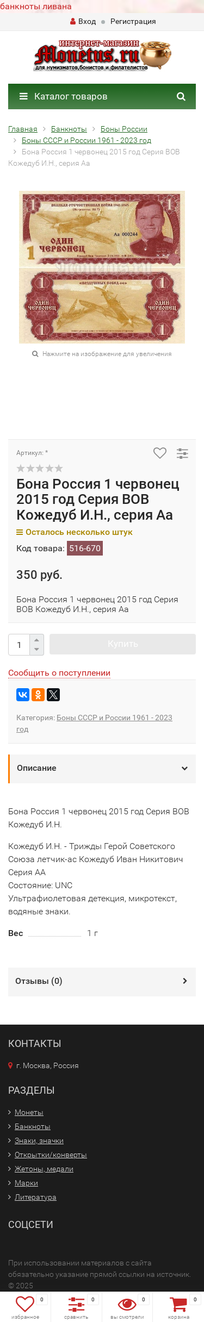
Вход (83, 21)
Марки (26, 1182)
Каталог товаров (64, 96)
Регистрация (133, 21)
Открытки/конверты (51, 1154)
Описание (37, 768)
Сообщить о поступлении (59, 673)
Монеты (29, 1112)
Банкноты (33, 1126)
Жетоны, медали (44, 1168)
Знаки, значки (39, 1140)
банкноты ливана (36, 6)
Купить (123, 643)
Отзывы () (39, 981)
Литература (36, 1197)
